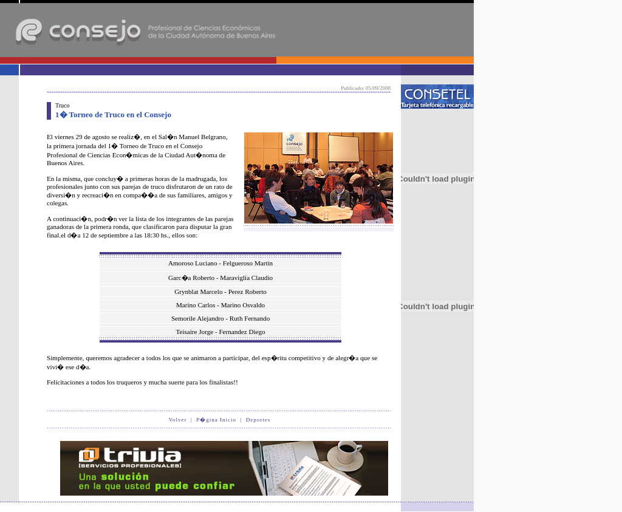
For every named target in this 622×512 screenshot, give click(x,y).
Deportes (258, 420)
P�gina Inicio (216, 420)
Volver (178, 420)
